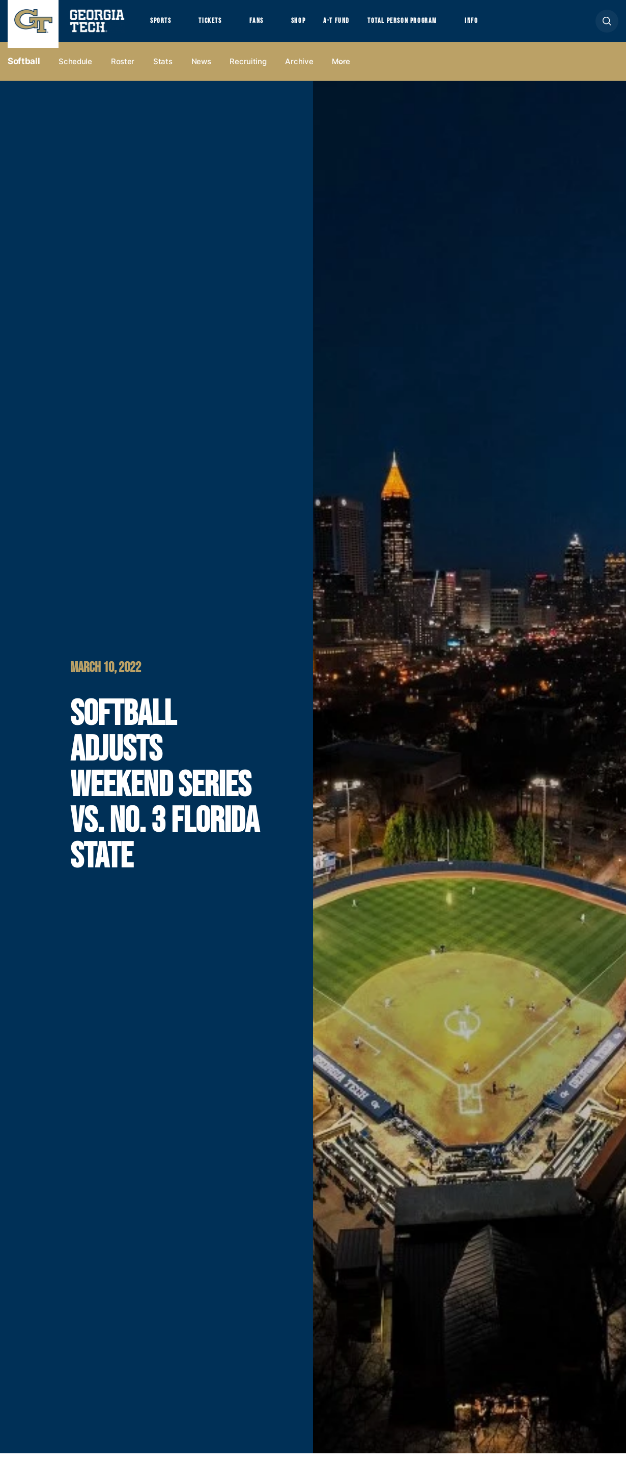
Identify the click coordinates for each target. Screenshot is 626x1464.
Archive (299, 72)
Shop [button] (315, 26)
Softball (24, 72)
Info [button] (509, 26)
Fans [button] (269, 26)
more (341, 72)
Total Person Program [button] (431, 26)
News (201, 72)
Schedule (75, 72)
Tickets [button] (218, 26)
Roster (122, 72)
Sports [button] (162, 26)
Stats (163, 72)
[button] (606, 26)
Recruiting (248, 72)
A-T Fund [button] (358, 26)
